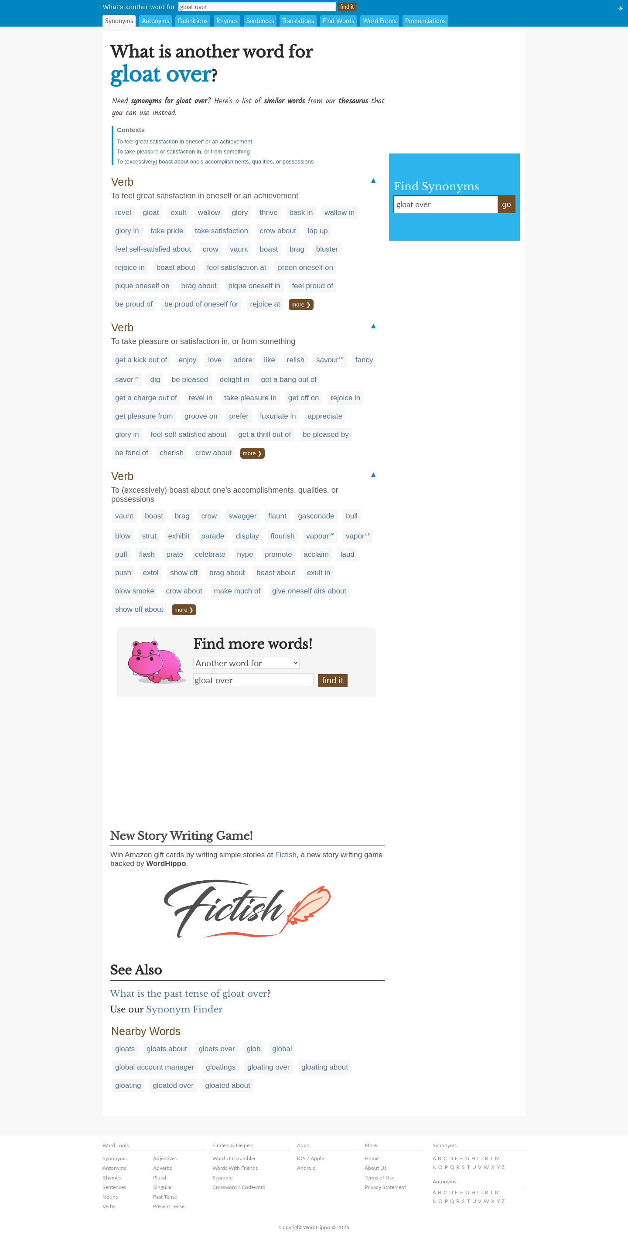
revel (123, 212)
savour (327, 360)
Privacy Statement (385, 1187)
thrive (268, 212)
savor (124, 379)
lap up (318, 231)
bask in (301, 212)
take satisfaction (221, 231)
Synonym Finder (184, 1009)
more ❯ (301, 304)
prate (174, 554)
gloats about (167, 1049)
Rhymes (227, 20)
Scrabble (222, 1177)
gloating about (324, 1067)
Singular (162, 1187)
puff (121, 554)
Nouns (110, 1196)
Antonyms (155, 20)
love (215, 360)
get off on (303, 398)
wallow (209, 212)
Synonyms (119, 20)
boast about (176, 267)
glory (240, 212)
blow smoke (134, 591)
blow (122, 536)
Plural (159, 1177)
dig (155, 379)
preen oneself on (305, 267)
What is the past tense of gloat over (188, 993)
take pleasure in (250, 398)
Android (306, 1168)
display (247, 536)
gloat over (253, 679)
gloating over (268, 1067)
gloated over (173, 1085)
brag (297, 249)
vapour (317, 536)
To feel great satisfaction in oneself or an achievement (184, 141)
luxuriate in (278, 416)
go (506, 204)
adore (242, 360)
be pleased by (326, 434)
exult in (319, 573)
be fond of (131, 453)
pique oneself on (142, 286)
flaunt (277, 516)
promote (278, 554)
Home (372, 1158)
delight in (234, 379)
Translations (298, 20)
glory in (127, 231)
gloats (125, 1049)
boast (269, 249)
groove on (201, 416)
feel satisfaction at (236, 267)
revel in (201, 398)
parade (212, 536)
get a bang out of (289, 379)
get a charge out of (146, 398)
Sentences (260, 20)
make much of (237, 591)
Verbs (108, 1206)
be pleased (190, 379)
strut (149, 536)
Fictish (286, 855)
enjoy (188, 360)
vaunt (239, 249)
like (269, 360)
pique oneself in (254, 286)
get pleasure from (144, 416)
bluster (327, 249)
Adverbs (162, 1168)
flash (147, 554)
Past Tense (165, 1196)
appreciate (325, 416)
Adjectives (165, 1158)
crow (210, 249)
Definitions (193, 20)
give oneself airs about (309, 591)
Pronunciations (425, 20)
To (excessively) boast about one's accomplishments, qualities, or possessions (215, 161)
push (123, 573)
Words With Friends (235, 1168)
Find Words (338, 20)
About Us (375, 1168)
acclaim (316, 554)
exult (178, 212)
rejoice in (130, 267)
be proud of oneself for (201, 304)
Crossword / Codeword (239, 1187)
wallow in (339, 212)
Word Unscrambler (234, 1158)
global (282, 1049)
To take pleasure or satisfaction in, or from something (183, 151)
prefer (238, 416)
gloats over (216, 1049)
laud (348, 554)
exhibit (179, 536)
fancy (364, 360)
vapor (355, 536)
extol (151, 573)
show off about (139, 609)
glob (253, 1049)
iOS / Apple (310, 1158)
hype (245, 554)
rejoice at (265, 304)
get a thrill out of (264, 434)
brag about (199, 286)
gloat (151, 212)
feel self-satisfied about (153, 249)
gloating (128, 1085)
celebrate (210, 554)
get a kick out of (141, 360)
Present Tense (168, 1206)
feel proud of (312, 286)
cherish (172, 453)
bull (351, 516)
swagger (242, 516)
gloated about (227, 1085)
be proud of (134, 304)
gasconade (316, 516)
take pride (167, 231)
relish (296, 360)
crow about (278, 231)
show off (184, 573)
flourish (283, 536)
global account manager (154, 1067)
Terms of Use (379, 1177)
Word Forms (379, 20)
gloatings (221, 1067)
